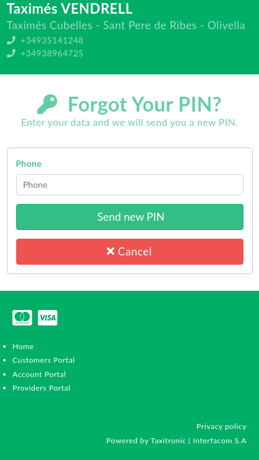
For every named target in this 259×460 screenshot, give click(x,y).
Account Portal (39, 374)
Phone (29, 163)
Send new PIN (129, 216)
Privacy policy (221, 426)
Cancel (129, 251)
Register (235, 92)
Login (241, 79)
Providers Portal (41, 387)
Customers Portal (43, 360)
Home (23, 346)
